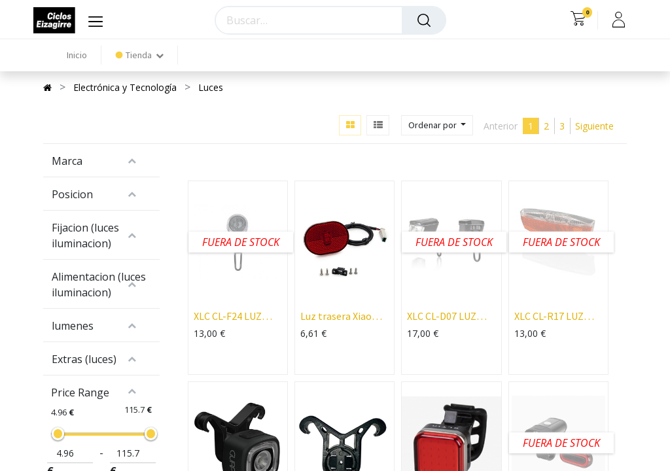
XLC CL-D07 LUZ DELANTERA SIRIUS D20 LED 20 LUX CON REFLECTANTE (451, 316)
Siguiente (594, 126)
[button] (437, 125)
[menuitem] (76, 55)
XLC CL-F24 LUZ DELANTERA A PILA (237, 316)
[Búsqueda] (424, 20)
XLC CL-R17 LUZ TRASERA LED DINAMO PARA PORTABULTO (549, 316)
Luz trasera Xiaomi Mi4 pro (341, 316)
